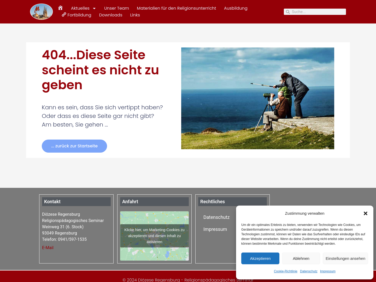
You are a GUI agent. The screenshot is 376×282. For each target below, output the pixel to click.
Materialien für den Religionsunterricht (176, 8)
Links (135, 15)
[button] (365, 213)
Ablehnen (301, 258)
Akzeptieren (260, 258)
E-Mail (48, 247)
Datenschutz (309, 271)
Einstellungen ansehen (345, 258)
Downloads (110, 15)
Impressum (328, 271)
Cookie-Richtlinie (285, 271)
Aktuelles (83, 8)
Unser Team (116, 8)
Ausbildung (236, 8)
